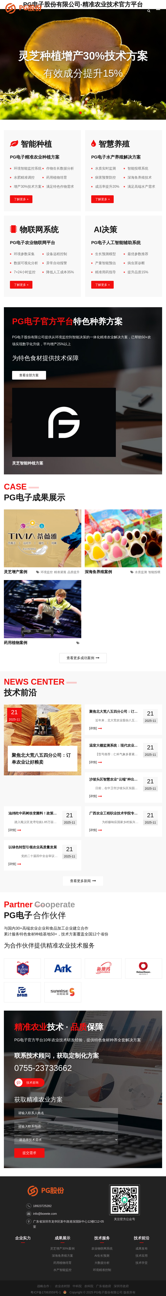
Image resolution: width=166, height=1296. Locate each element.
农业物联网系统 (102, 1235)
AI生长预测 (101, 1242)
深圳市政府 (121, 1273)
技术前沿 (141, 1225)
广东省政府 (103, 1273)
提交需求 (29, 1140)
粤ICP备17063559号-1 (45, 1279)
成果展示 (62, 1225)
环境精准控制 (102, 1257)
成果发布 (142, 1235)
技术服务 (102, 1225)
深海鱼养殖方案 (62, 1242)
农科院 (88, 1273)
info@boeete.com (45, 1200)
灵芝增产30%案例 (62, 1235)
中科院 (77, 1273)
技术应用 (142, 1242)
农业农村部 (62, 1273)
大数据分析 (102, 1249)
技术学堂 (142, 1249)
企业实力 (23, 1225)
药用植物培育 (62, 1249)
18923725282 (42, 1193)
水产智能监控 (62, 1257)
